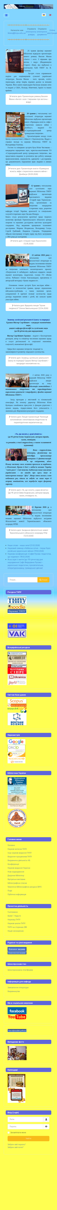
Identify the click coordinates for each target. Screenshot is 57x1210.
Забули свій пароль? (17, 1144)
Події (10, 891)
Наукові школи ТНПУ (16, 923)
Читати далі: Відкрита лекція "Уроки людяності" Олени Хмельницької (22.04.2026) (28, 306)
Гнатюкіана (13, 912)
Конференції (13, 864)
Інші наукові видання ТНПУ (20, 853)
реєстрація (52, 33)
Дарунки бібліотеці (16, 875)
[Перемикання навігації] (6, 15)
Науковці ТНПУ (14, 919)
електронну (31, 32)
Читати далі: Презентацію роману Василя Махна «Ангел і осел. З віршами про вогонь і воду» (28, 99)
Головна (11, 845)
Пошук (43, 580)
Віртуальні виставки (16, 879)
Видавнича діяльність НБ (19, 860)
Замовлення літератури (18, 987)
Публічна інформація (17, 894)
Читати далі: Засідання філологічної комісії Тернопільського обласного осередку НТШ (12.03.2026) (28, 533)
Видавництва (14, 991)
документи (42, 34)
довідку (31, 34)
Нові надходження (16, 872)
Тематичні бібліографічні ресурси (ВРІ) (24, 887)
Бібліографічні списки (17, 883)
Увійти (28, 1138)
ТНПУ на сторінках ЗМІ (17, 927)
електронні (42, 32)
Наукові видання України (19, 868)
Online (52, 30)
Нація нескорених (16, 931)
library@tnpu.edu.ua (17, 33)
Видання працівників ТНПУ (20, 857)
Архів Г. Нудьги (14, 916)
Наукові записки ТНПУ (17, 849)
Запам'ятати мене (18, 1132)
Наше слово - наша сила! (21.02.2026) (24, 545)
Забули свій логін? (15, 1147)
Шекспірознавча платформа (20, 970)
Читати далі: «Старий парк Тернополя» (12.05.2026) (28, 242)
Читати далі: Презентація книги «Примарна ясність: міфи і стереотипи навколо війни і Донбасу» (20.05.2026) (28, 171)
